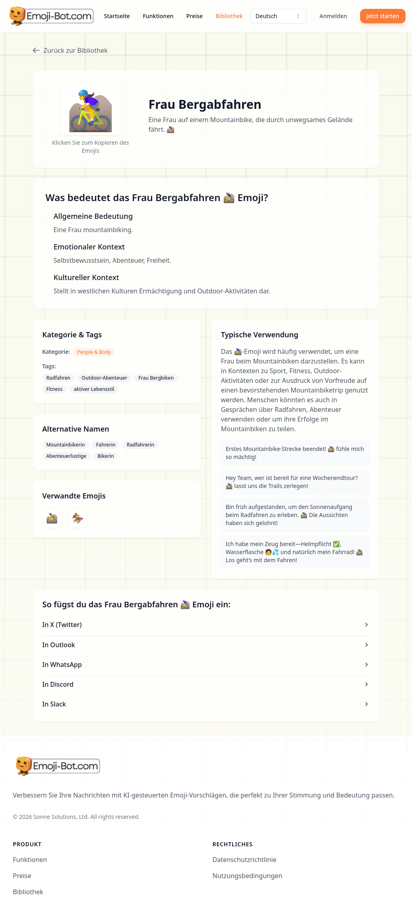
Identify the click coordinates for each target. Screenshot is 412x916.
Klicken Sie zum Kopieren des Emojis (90, 146)
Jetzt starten (383, 16)
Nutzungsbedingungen (247, 875)
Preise (194, 16)
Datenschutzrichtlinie (244, 859)
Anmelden (333, 16)
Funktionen (158, 16)
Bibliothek (229, 16)
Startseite (117, 16)
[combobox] (278, 16)
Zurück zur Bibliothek (70, 50)
